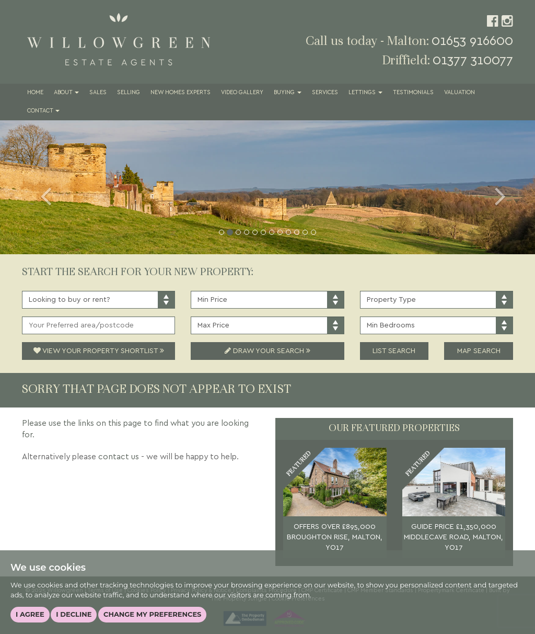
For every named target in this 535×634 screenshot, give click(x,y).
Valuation (459, 92)
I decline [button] (73, 614)
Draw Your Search (267, 351)
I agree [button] (30, 614)
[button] (40, 187)
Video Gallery (242, 92)
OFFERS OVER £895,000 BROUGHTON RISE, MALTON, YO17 (334, 537)
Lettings (365, 92)
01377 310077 (473, 60)
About (66, 92)
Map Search (479, 351)
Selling (128, 92)
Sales (98, 92)
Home (35, 92)
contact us (118, 457)
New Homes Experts (180, 92)
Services (325, 92)
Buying (287, 92)
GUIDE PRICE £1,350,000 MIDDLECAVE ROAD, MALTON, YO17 (453, 537)
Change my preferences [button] (152, 614)
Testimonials (413, 92)
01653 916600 (472, 41)
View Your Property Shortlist (98, 351)
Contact (43, 111)
